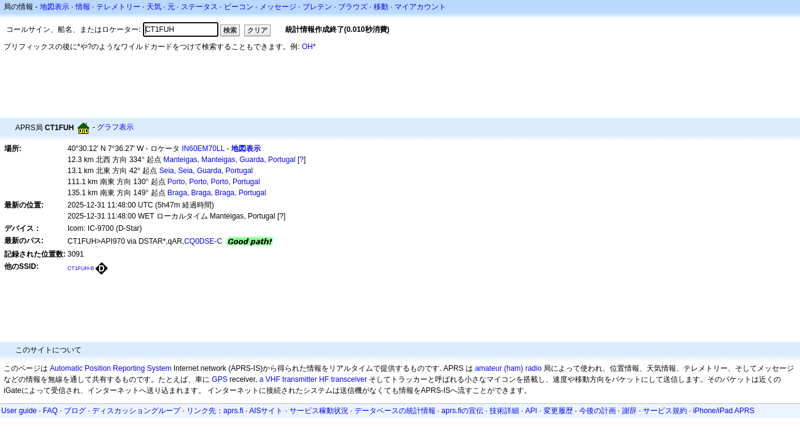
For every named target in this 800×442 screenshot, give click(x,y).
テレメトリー (118, 6)
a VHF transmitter (288, 379)
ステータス (199, 6)
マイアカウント (420, 6)
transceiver (349, 379)
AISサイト (266, 410)
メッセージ (278, 6)
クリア (257, 30)
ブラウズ (352, 6)
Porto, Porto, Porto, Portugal (213, 181)
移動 (381, 6)
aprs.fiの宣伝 (463, 410)
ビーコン (238, 6)
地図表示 (54, 6)
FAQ (50, 410)
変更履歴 (558, 410)
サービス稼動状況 (319, 410)
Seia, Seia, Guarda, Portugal (206, 170)
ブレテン (317, 6)
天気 (154, 6)
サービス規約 (665, 410)
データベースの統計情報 (395, 410)
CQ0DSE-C (203, 241)
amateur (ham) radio (508, 368)
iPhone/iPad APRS (724, 410)
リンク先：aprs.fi (215, 410)
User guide (19, 410)
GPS (219, 379)
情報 (82, 6)
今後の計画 (597, 410)
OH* (309, 46)
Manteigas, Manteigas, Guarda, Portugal (229, 159)
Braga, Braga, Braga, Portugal (216, 192)
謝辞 (629, 410)
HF (324, 379)
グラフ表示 (115, 127)
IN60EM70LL (203, 148)
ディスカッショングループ (136, 410)
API (531, 410)
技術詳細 (504, 410)
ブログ (75, 410)
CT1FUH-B (80, 268)
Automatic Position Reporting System (110, 368)
